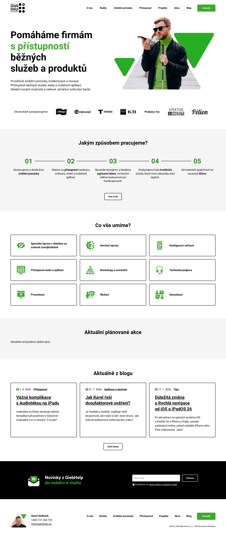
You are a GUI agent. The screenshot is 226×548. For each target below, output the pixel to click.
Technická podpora (174, 274)
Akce (177, 8)
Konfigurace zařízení (175, 247)
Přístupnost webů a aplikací (41, 274)
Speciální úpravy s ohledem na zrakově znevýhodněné (43, 247)
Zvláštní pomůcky (123, 8)
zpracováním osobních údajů (163, 491)
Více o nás (113, 196)
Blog (189, 8)
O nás (90, 8)
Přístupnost (145, 8)
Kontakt (206, 8)
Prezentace (31, 301)
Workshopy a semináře (107, 274)
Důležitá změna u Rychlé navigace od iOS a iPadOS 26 (174, 410)
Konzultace (170, 301)
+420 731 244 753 (41, 526)
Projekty (162, 8)
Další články (113, 453)
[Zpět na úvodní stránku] (18, 8)
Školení (98, 301)
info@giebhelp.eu (41, 531)
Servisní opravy (103, 247)
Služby (103, 8)
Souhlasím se (156, 491)
